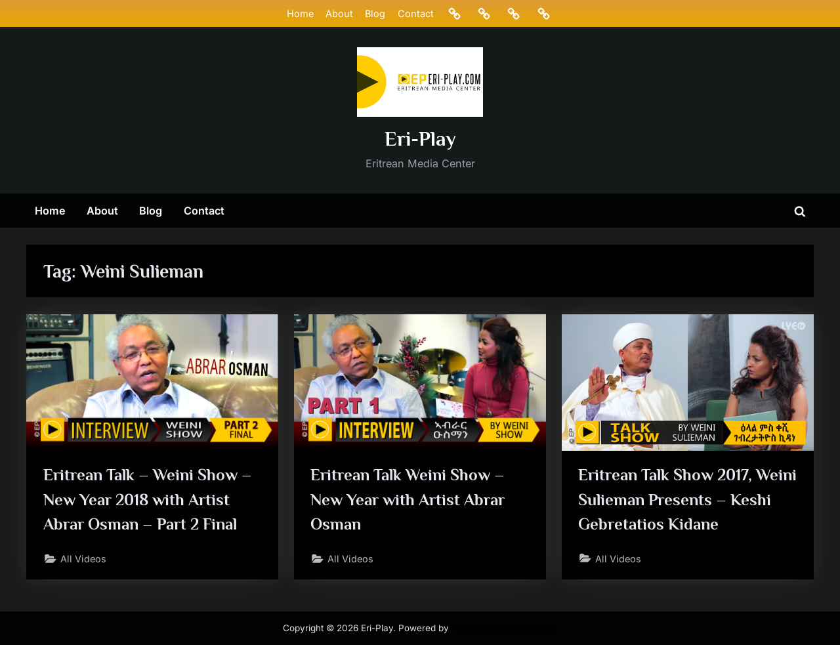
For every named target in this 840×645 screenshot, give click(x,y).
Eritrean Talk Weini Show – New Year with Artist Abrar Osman (407, 499)
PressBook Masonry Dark (505, 628)
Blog (375, 13)
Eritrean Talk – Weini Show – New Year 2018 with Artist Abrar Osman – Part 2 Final (147, 499)
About (339, 13)
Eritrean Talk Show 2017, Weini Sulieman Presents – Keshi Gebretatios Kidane (687, 499)
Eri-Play (420, 138)
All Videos (83, 558)
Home (300, 13)
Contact (416, 13)
